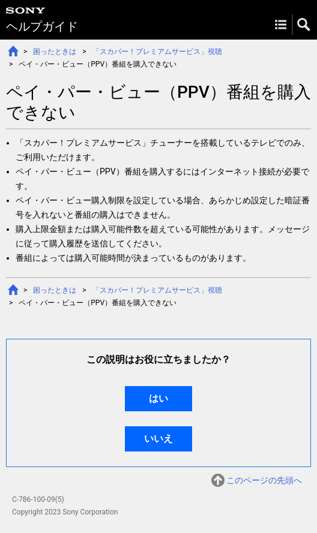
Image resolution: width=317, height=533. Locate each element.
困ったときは (54, 51)
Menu (280, 24)
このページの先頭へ (264, 480)
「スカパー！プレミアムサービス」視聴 (157, 51)
